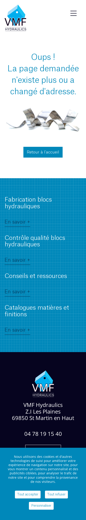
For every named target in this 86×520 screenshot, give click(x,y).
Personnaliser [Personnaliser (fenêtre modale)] (41, 505)
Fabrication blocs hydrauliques (28, 211)
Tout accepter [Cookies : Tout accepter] (27, 494)
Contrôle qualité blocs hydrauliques (35, 249)
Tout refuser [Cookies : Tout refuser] (56, 494)
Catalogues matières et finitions (37, 319)
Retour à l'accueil (43, 152)
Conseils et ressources (36, 284)
